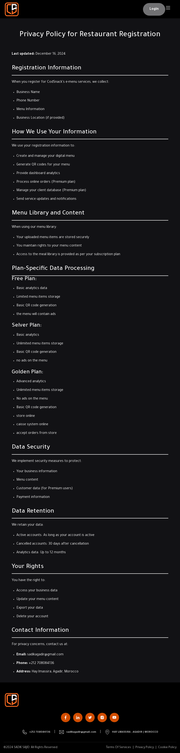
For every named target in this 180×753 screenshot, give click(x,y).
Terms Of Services (118, 747)
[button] (154, 9)
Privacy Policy (144, 747)
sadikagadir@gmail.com (45, 655)
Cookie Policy (167, 747)
